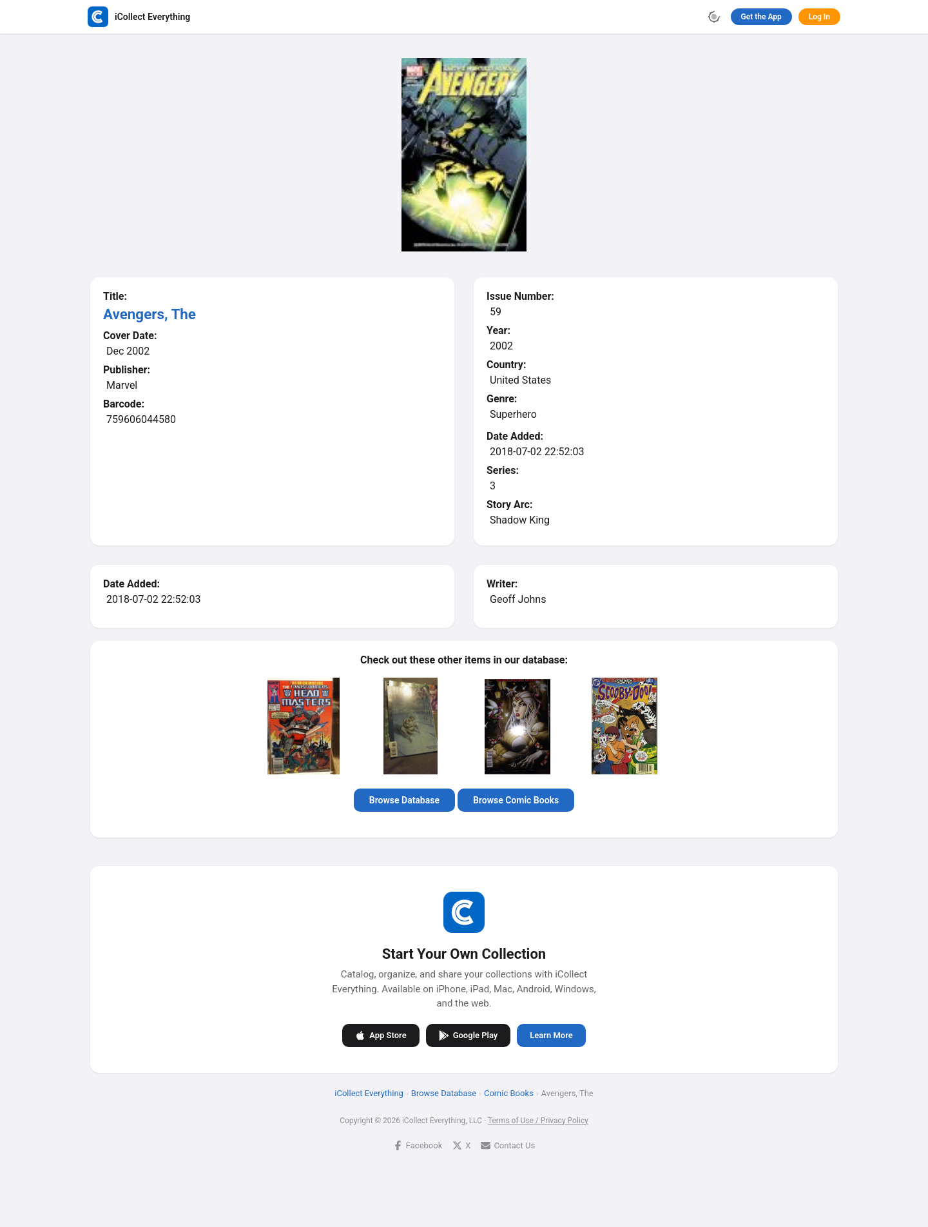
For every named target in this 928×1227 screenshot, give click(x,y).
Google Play (468, 1035)
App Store (380, 1035)
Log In (819, 16)
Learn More (551, 1035)
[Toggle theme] (714, 16)
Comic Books (509, 1093)
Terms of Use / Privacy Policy (538, 1120)
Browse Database (404, 800)
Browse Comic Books (516, 800)
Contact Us (508, 1145)
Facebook (417, 1145)
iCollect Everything (368, 1093)
